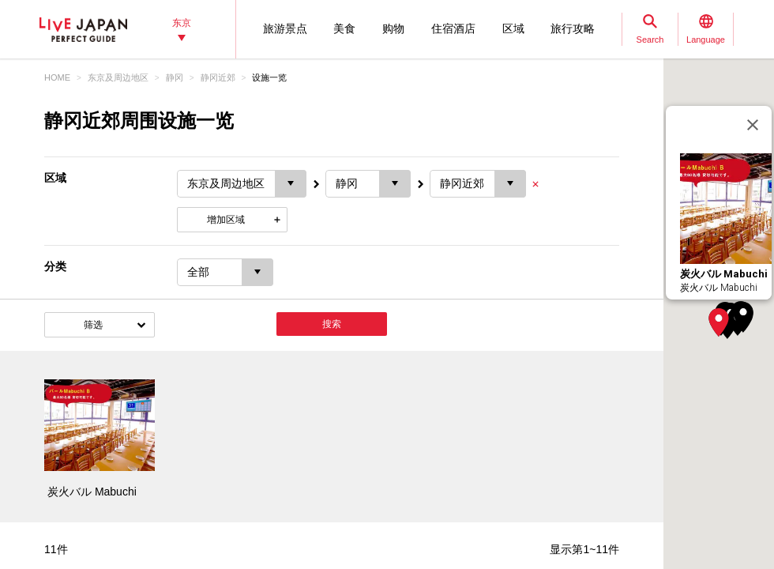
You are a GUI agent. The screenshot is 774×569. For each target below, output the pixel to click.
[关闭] (753, 125)
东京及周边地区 (118, 77)
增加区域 (226, 219)
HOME (57, 77)
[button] (718, 322)
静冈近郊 (218, 77)
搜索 (331, 324)
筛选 (93, 324)
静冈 (174, 77)
